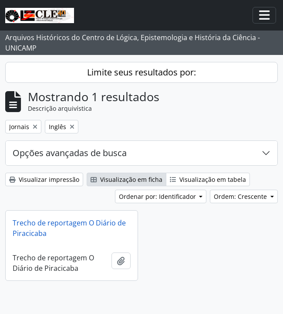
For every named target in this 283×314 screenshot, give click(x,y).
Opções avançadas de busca (70, 153)
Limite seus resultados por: (141, 72)
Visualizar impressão (44, 179)
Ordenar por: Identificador (158, 196)
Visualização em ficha (126, 179)
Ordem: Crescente (241, 196)
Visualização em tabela (208, 179)
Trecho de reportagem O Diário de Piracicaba (69, 228)
